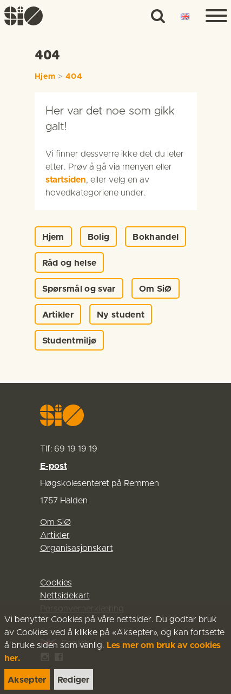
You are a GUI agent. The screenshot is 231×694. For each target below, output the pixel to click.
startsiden (65, 180)
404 (74, 76)
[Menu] (211, 16)
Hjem (45, 76)
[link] (28, 15)
